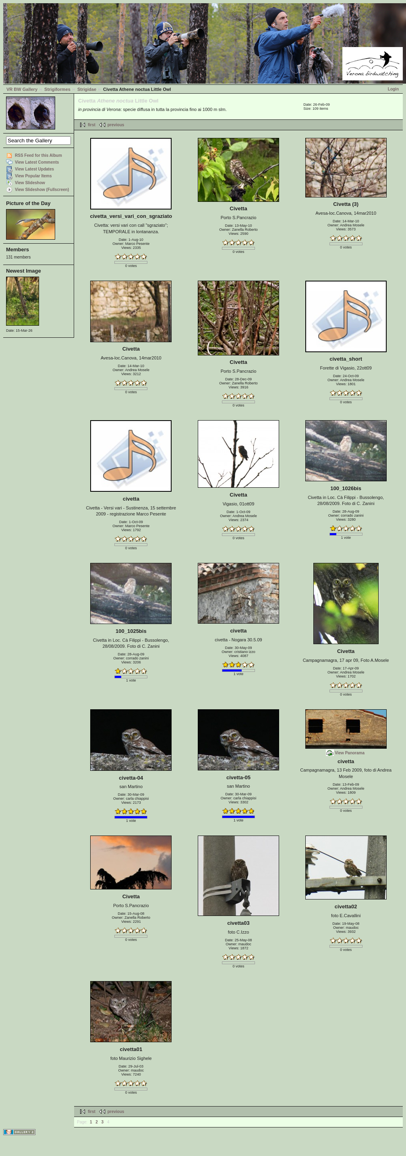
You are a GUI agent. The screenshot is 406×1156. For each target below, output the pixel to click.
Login (393, 89)
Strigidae (86, 89)
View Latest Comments (37, 162)
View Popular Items (33, 176)
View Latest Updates (34, 169)
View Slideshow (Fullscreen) (42, 189)
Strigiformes (57, 89)
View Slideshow (30, 183)
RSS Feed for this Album (38, 155)
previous (116, 125)
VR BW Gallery (21, 89)
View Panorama (350, 753)
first (91, 125)
